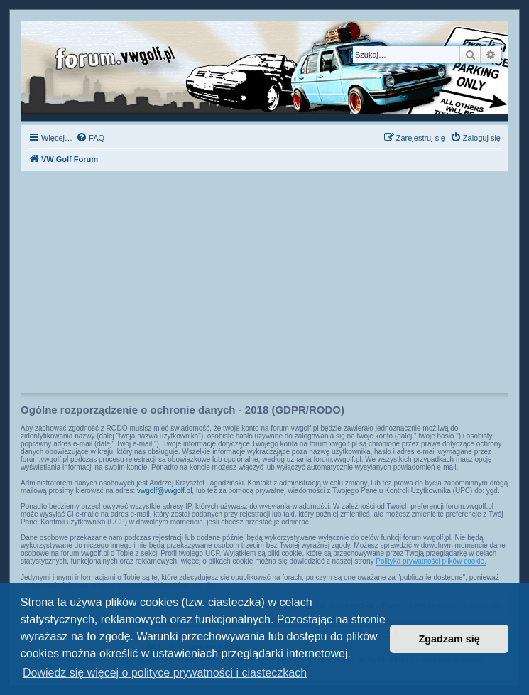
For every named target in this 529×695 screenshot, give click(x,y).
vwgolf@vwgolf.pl (164, 491)
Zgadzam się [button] (449, 639)
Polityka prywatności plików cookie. (431, 561)
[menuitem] (90, 137)
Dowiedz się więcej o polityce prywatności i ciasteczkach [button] (165, 673)
